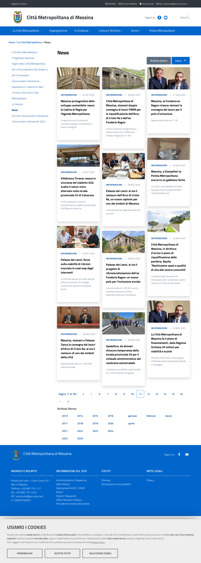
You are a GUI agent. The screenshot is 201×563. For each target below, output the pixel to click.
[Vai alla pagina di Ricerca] (186, 17)
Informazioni (69, 94)
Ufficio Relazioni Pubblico (69, 503)
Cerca (178, 61)
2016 (110, 419)
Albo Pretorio (63, 487)
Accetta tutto (62, 553)
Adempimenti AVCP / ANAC (70, 491)
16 (181, 397)
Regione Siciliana (19, 3)
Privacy (150, 484)
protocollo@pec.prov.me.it (29, 499)
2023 (95, 434)
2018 (80, 427)
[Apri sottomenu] (27, 30)
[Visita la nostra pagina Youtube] (158, 17)
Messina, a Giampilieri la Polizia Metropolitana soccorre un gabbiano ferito (168, 176)
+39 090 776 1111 (31, 492)
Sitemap (105, 484)
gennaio (132, 419)
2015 (95, 419)
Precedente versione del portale (72, 507)
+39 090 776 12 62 (26, 495)
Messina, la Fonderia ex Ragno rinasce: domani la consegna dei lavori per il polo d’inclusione (166, 108)
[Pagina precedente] (91, 397)
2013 (65, 419)
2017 (65, 427)
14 (164, 397)
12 (148, 397)
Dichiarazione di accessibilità (116, 487)
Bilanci (59, 495)
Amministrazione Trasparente (71, 484)
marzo (168, 419)
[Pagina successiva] (60, 405)
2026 (80, 442)
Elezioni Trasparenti (66, 499)
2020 (110, 427)
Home (11, 42)
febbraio (150, 419)
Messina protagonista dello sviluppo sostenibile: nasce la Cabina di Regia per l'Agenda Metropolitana (78, 108)
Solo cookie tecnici (100, 553)
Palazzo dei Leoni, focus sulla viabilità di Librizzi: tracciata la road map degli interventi (77, 268)
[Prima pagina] (83, 397)
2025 (65, 442)
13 (156, 397)
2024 (110, 434)
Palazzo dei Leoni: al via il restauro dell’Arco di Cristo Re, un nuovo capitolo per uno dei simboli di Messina (122, 198)
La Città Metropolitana (29, 42)
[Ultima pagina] (68, 405)
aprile (131, 427)
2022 (80, 434)
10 (132, 397)
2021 (65, 434)
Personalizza (25, 553)
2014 (80, 419)
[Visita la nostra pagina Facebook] (152, 17)
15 (173, 397)
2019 (95, 427)
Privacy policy (98, 542)
